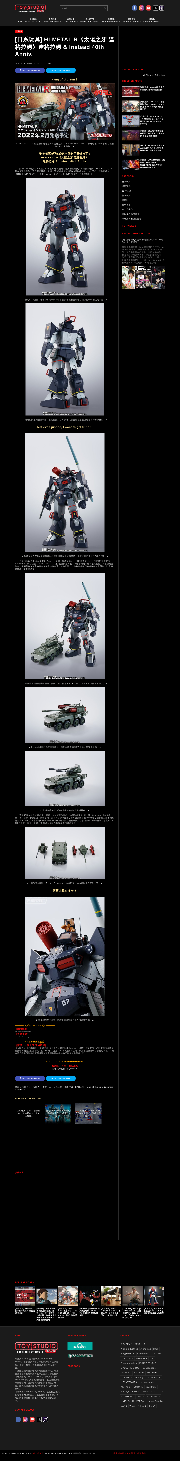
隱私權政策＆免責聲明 (124, 1457)
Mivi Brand (151, 1391)
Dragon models (129, 1367)
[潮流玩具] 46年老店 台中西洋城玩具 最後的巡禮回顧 (152, 88)
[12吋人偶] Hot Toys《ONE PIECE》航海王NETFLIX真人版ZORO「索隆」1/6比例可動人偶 (132, 1316)
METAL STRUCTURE (132, 1391)
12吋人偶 (126, 191)
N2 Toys (125, 1395)
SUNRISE (20, 1089)
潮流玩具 (126, 186)
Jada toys (140, 1381)
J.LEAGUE (126, 1381)
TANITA (140, 1400)
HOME (19, 21)
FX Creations (149, 1372)
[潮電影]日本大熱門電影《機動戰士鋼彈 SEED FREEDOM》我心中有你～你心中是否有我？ (152, 163)
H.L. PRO (139, 1376)
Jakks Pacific (154, 1381)
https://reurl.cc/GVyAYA (64, 1069)
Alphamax (145, 1352)
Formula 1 (126, 1376)
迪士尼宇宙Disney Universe (90, 20)
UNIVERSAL (138, 1405)
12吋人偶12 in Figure (71, 20)
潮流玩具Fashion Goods (111, 20)
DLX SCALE (127, 1362)
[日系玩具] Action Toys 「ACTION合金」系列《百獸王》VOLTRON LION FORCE (151, 120)
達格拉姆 (68, 1087)
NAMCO (136, 1395)
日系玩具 (19, 31)
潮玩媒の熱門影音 (130, 214)
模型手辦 (126, 205)
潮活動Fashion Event (152, 20)
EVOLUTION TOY (130, 1372)
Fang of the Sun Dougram (99, 1087)
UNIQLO (125, 1405)
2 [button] (91, 1328)
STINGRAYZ (127, 1400)
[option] (25, 1304)
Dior (152, 1362)
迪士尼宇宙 (127, 209)
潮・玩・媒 (38, 1457)
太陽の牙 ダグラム (42, 1087)
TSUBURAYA (153, 1400)
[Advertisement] (65, 1148)
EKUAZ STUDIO (147, 1367)
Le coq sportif (147, 1386)
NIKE (145, 1395)
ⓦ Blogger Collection (154, 75)
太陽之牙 (26, 1087)
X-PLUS (142, 1410)
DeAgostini (142, 1362)
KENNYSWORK (129, 1386)
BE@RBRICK (128, 1357)
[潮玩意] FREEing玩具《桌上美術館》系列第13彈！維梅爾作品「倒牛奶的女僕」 (152, 147)
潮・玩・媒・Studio (25, 63)
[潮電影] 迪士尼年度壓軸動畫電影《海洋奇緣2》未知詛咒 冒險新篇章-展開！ (152, 133)
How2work (151, 1376)
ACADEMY (126, 1348)
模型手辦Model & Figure (131, 20)
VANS (124, 1410)
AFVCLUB (140, 1348)
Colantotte (142, 1357)
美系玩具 (126, 195)
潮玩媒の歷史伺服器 (132, 219)
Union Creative (155, 1405)
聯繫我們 (141, 1457)
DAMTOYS (156, 1357)
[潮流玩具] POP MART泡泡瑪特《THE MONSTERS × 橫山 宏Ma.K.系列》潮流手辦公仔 (152, 105)
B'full (156, 1352)
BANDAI (79, 1087)
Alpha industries (129, 1352)
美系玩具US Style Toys (52, 20)
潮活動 (125, 200)
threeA (152, 1410)
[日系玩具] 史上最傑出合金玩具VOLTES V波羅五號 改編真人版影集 (154, 1314)
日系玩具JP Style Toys (33, 20)
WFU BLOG (89, 1457)
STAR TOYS (157, 1395)
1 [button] (89, 1328)
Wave (132, 1410)
